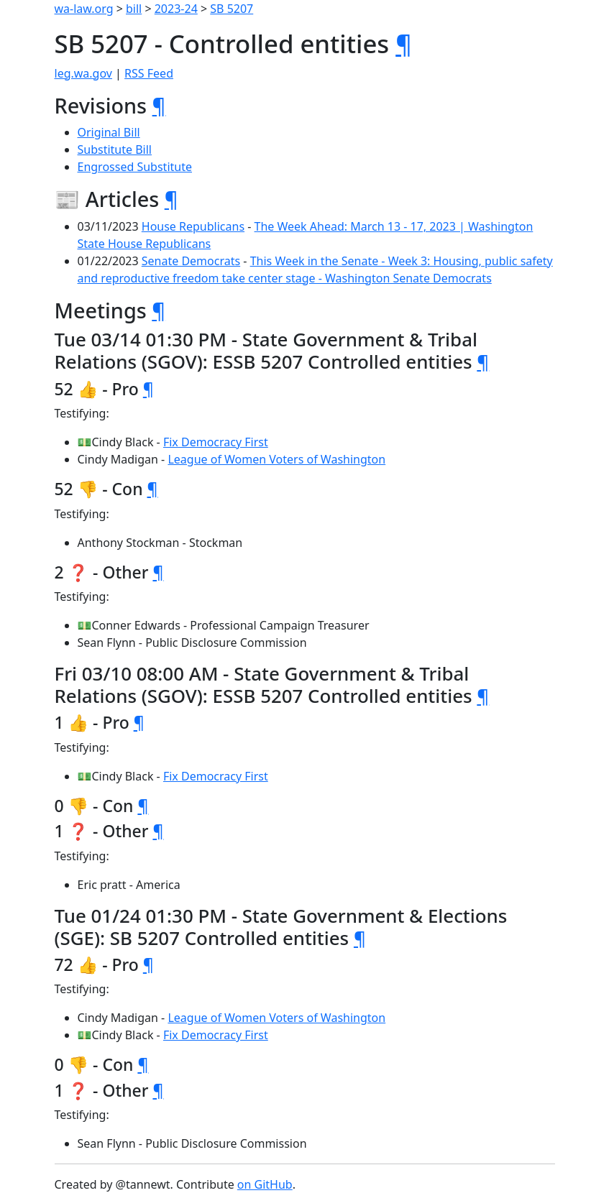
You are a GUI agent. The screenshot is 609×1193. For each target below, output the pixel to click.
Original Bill (109, 132)
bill (134, 9)
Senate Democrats (191, 261)
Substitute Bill (115, 149)
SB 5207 (231, 9)
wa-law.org (84, 9)
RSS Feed (148, 73)
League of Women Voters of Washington (276, 459)
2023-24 (176, 9)
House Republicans (193, 226)
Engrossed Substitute (135, 167)
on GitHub (265, 1184)
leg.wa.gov (83, 73)
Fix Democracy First (215, 442)
